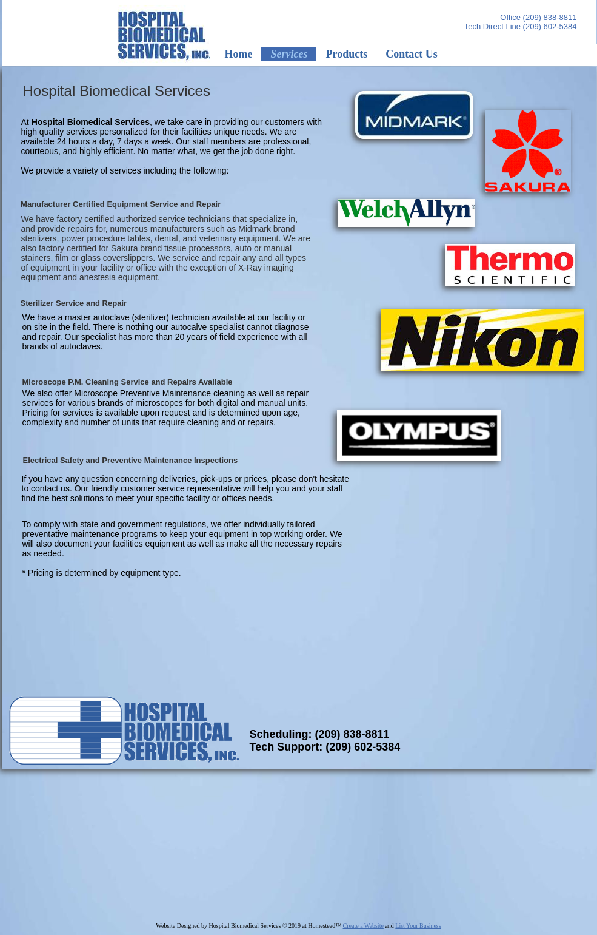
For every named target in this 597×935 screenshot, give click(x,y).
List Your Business (418, 925)
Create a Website (363, 925)
